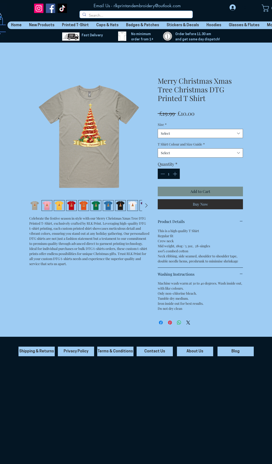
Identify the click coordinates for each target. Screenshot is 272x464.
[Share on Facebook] (161, 322)
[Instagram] (38, 8)
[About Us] (195, 351)
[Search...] (135, 15)
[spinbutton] (169, 174)
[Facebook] (50, 8)
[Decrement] (162, 174)
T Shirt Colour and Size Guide (181, 144)
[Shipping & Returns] (36, 351)
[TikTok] (62, 8)
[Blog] (236, 351)
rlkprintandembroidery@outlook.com (147, 5)
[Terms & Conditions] (115, 351)
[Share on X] (188, 322)
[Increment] (175, 174)
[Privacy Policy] (76, 351)
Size (162, 124)
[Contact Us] (155, 351)
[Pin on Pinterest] (170, 322)
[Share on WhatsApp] (179, 322)
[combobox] (200, 133)
